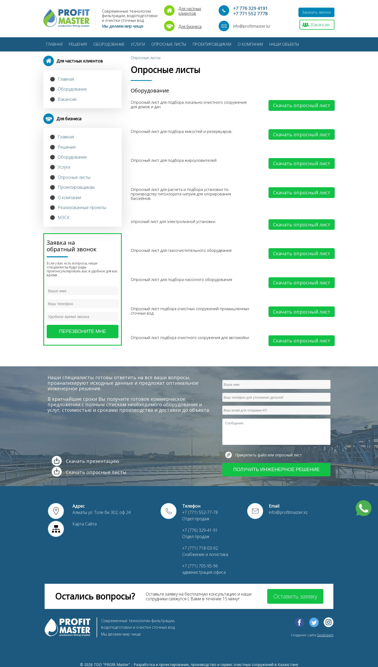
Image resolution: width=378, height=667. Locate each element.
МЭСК (64, 217)
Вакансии (320, 25)
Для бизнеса (190, 26)
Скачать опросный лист (301, 105)
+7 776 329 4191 (250, 8)
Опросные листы (168, 44)
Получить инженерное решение (276, 469)
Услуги (138, 44)
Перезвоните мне (82, 331)
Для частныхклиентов (189, 10)
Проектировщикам (212, 44)
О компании (250, 44)
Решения (78, 44)
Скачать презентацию (92, 461)
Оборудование (108, 44)
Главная (54, 44)
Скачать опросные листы (96, 472)
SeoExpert (325, 635)
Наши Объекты (284, 44)
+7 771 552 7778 (250, 14)
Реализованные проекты (82, 207)
